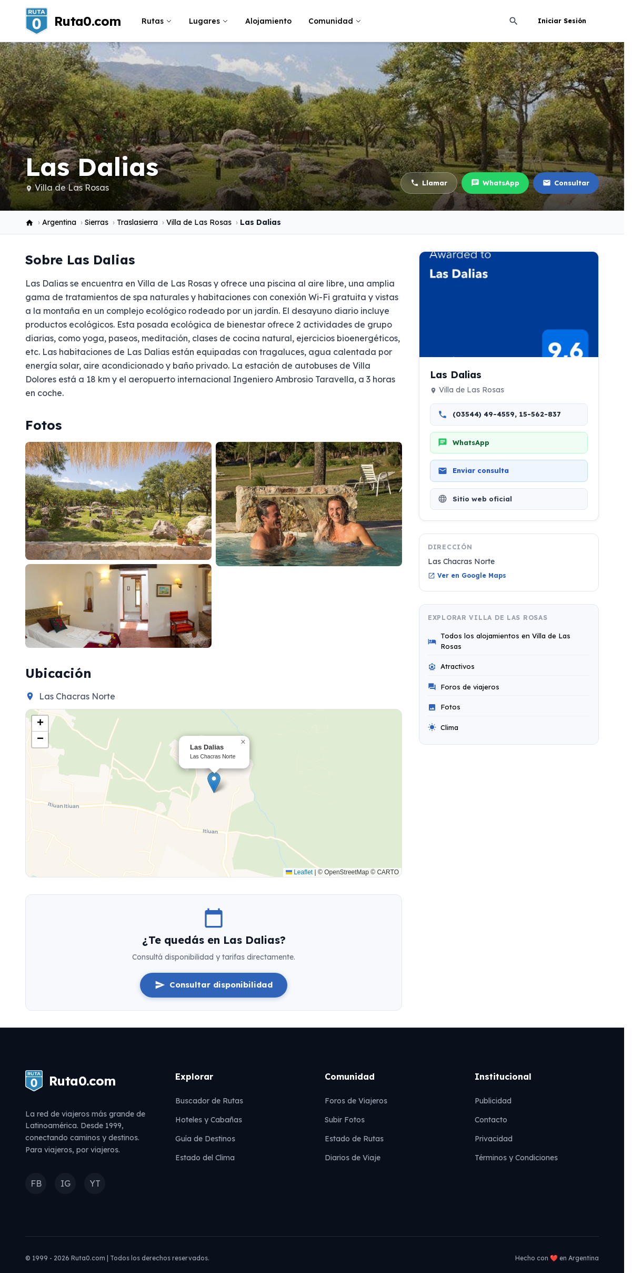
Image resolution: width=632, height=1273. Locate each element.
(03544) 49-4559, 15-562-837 (499, 414)
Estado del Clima (205, 1157)
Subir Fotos (345, 1119)
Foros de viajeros (463, 687)
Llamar (428, 183)
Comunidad (335, 21)
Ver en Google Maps (467, 575)
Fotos (444, 707)
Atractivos (451, 666)
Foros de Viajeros (356, 1101)
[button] (213, 782)
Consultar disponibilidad (214, 985)
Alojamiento (268, 21)
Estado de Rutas (354, 1138)
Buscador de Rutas (209, 1101)
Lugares (208, 21)
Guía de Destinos (205, 1138)
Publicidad (493, 1101)
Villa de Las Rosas (72, 187)
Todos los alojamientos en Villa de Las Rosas (499, 640)
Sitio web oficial (475, 499)
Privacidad (494, 1138)
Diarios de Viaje (352, 1157)
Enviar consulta (473, 471)
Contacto (491, 1119)
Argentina (59, 222)
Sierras (96, 222)
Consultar (566, 183)
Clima (443, 727)
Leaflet (299, 872)
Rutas (157, 21)
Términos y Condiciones (516, 1157)
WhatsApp (495, 183)
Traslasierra (137, 222)
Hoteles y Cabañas (208, 1119)
